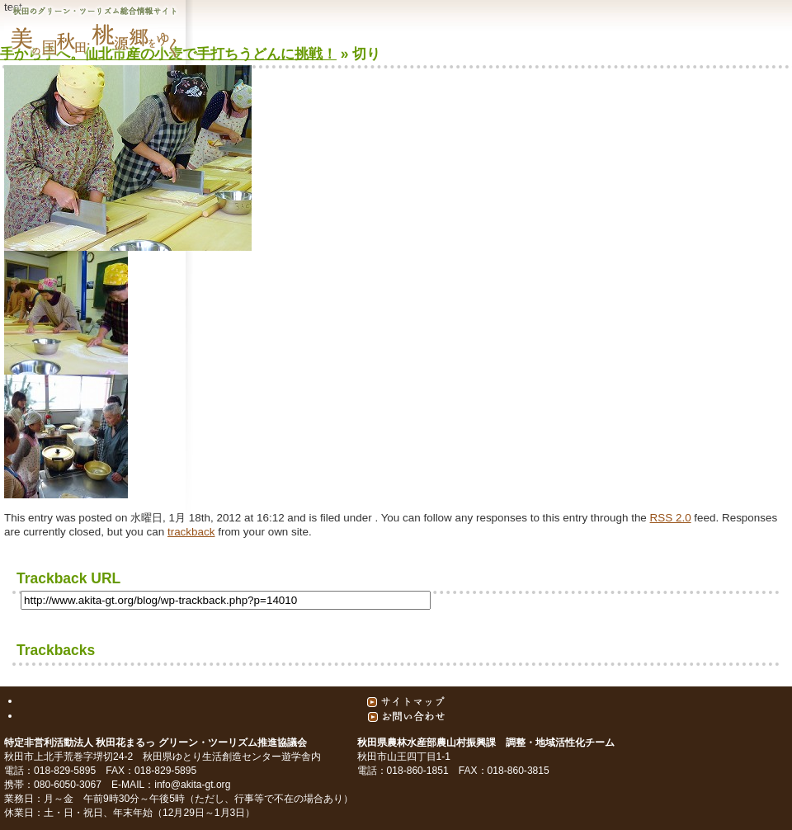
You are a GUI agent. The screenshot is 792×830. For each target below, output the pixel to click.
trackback (191, 532)
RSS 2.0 (670, 518)
